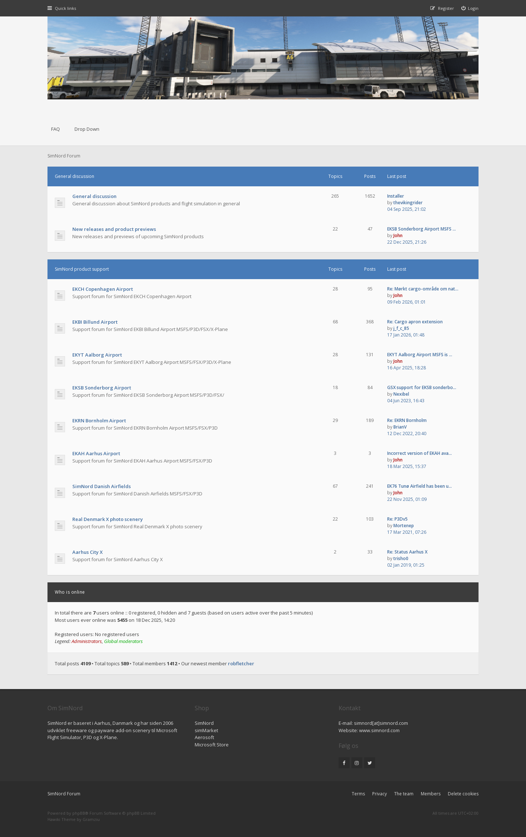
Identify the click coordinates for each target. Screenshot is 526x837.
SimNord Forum (63, 794)
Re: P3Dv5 (397, 519)
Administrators (87, 641)
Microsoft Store (212, 744)
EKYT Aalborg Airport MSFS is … (419, 354)
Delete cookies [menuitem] (463, 794)
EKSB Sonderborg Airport (101, 387)
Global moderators (123, 641)
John (398, 235)
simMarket (206, 730)
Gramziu (91, 819)
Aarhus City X (87, 552)
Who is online (70, 592)
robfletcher (241, 663)
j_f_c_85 (401, 328)
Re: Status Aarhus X (407, 552)
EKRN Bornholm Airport (99, 420)
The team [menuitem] (403, 794)
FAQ (55, 129)
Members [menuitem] (431, 794)
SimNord (204, 723)
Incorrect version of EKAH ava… (419, 453)
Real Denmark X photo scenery (107, 519)
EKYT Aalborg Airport (97, 354)
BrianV (400, 427)
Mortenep (403, 525)
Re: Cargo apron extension (415, 322)
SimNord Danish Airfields (101, 486)
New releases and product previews (114, 229)
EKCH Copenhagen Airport (102, 289)
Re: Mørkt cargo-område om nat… (422, 289)
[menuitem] (470, 8)
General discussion (74, 176)
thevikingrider (408, 202)
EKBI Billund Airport (95, 322)
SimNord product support (82, 269)
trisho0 (400, 558)
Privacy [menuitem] (379, 794)
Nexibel (401, 394)
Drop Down (87, 129)
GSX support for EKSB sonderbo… (421, 387)
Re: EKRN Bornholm (407, 420)
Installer (395, 196)
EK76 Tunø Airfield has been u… (419, 486)
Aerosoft (204, 737)
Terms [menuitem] (358, 794)
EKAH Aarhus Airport (96, 453)
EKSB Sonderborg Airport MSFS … (421, 229)
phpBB (78, 813)
